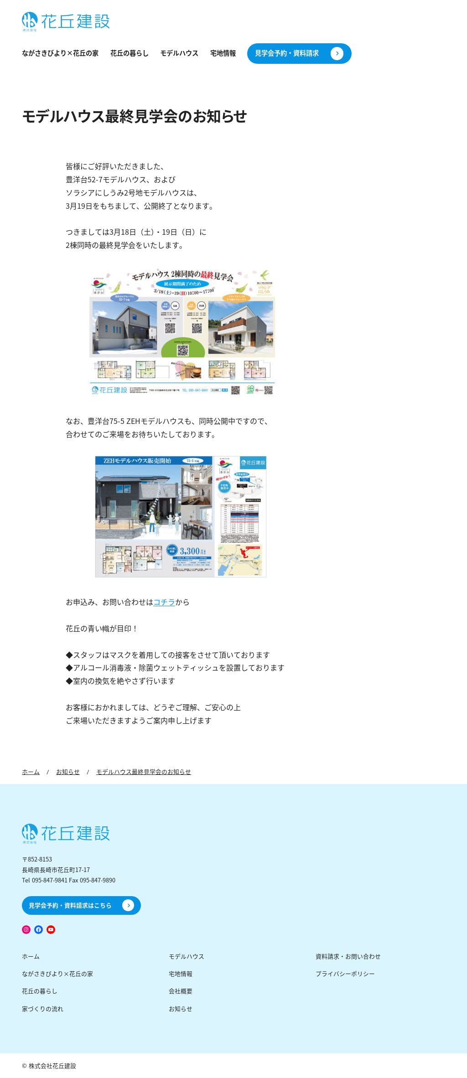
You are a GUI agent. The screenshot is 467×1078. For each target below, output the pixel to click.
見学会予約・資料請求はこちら (70, 905)
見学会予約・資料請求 (287, 53)
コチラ (164, 602)
